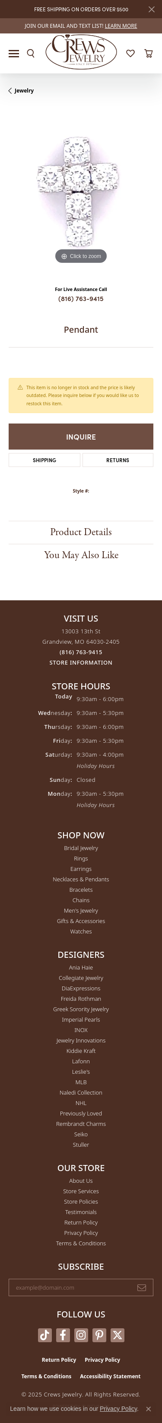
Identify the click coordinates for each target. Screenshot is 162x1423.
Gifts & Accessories (81, 921)
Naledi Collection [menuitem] (81, 1092)
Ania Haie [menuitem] (81, 967)
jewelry (24, 90)
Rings (81, 858)
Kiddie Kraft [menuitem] (81, 1051)
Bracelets (80, 890)
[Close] (151, 9)
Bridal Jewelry (81, 848)
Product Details (81, 532)
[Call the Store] (81, 652)
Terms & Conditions (81, 1243)
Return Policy (81, 1222)
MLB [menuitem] (80, 1082)
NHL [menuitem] (81, 1103)
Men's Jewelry (81, 910)
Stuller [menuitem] (81, 1144)
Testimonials (81, 1212)
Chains (81, 900)
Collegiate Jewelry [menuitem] (81, 978)
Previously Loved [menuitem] (81, 1113)
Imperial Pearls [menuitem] (81, 1019)
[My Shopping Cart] (148, 53)
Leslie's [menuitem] (81, 1072)
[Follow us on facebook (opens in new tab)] (63, 1335)
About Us (80, 1181)
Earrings (81, 869)
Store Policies (81, 1201)
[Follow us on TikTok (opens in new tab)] (45, 1335)
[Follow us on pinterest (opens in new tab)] (99, 1335)
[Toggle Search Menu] (30, 53)
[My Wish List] (130, 53)
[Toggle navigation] (14, 53)
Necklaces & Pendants (81, 879)
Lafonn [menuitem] (81, 1061)
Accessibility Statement (110, 1376)
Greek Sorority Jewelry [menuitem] (81, 1009)
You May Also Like (81, 555)
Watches (81, 931)
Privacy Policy (81, 1233)
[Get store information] (81, 662)
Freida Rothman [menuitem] (81, 999)
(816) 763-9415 (81, 298)
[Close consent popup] (148, 1409)
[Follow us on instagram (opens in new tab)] (81, 1335)
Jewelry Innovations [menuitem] (81, 1040)
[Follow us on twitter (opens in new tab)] (117, 1335)
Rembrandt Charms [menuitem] (81, 1124)
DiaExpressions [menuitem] (81, 988)
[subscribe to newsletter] (141, 1287)
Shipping (44, 459)
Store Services (81, 1191)
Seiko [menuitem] (81, 1134)
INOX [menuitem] (80, 1030)
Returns (117, 459)
